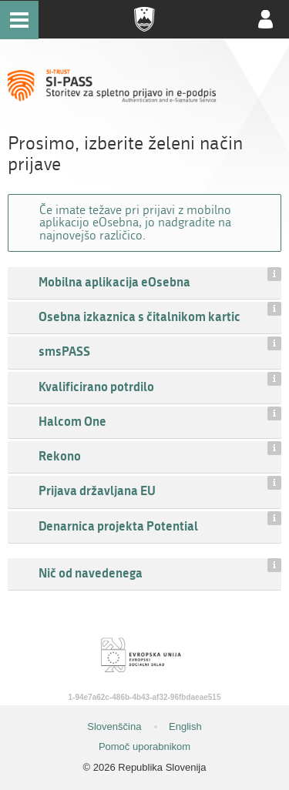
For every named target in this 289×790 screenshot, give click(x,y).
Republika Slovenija (145, 19)
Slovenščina (114, 726)
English (185, 726)
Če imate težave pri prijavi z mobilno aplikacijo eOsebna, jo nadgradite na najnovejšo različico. (135, 223)
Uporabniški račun (266, 19)
